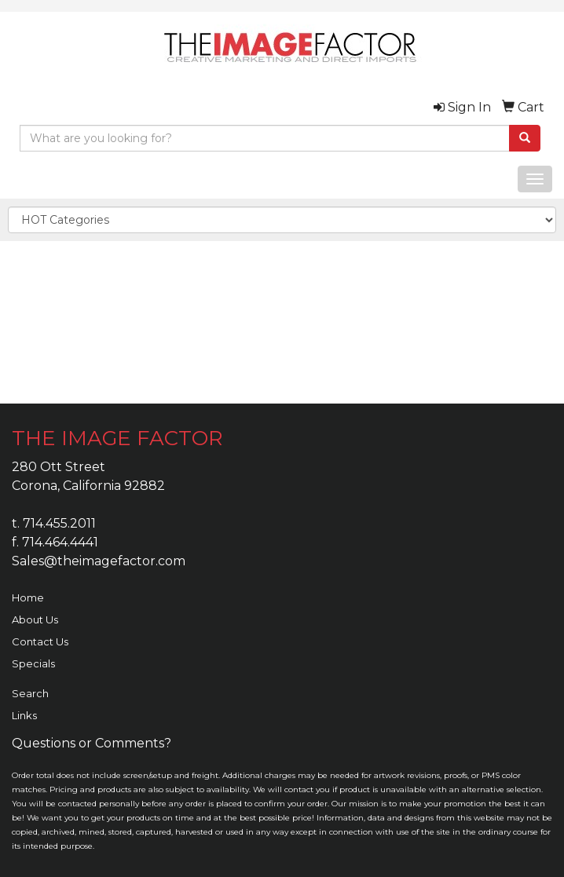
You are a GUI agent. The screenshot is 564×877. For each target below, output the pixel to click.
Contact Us (40, 641)
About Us (35, 619)
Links (24, 715)
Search (30, 693)
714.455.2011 (59, 523)
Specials (33, 663)
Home (28, 597)
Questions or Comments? (91, 743)
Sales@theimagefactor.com (98, 561)
